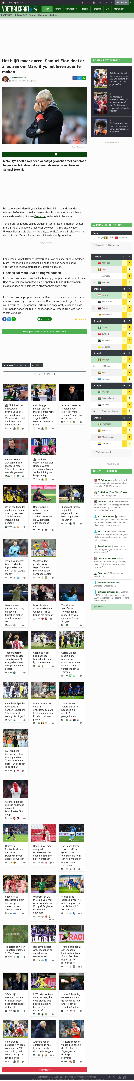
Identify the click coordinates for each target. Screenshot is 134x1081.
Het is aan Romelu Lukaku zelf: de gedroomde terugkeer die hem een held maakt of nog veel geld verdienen (71, 856)
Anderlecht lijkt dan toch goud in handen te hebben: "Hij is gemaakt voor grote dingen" (15, 710)
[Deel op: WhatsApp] (84, 78)
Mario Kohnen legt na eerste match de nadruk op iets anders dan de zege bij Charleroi (71, 1000)
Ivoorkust (104, 424)
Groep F (97, 418)
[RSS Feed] (109, 1075)
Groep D (97, 353)
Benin (102, 372)
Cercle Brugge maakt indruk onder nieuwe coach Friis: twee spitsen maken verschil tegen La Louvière (70, 662)
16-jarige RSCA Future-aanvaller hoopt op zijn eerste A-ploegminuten (70, 710)
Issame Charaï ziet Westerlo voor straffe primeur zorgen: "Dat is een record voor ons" (71, 412)
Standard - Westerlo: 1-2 (107, 584)
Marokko (121, 237)
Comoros (104, 276)
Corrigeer (81, 319)
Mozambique (106, 437)
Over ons (58, 1070)
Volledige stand (103, 452)
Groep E (97, 385)
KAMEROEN (6, 15)
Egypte (103, 295)
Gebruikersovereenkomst (41, 1072)
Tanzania (104, 340)
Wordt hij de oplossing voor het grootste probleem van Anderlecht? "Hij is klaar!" (71, 903)
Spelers (53, 15)
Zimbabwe (105, 314)
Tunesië (103, 334)
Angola (103, 308)
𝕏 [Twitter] (114, 1070)
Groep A (97, 256)
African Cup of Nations (16, 365)
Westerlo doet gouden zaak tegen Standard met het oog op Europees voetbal (42, 567)
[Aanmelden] (4, 365)
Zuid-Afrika (105, 301)
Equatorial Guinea (108, 411)
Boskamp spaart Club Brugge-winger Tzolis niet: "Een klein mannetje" (110, 549)
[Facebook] (109, 1070)
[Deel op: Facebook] (74, 78)
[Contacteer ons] (124, 1070)
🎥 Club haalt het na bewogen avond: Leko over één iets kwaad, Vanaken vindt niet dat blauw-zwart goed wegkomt (15, 415)
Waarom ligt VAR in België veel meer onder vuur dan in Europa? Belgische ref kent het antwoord (111, 596)
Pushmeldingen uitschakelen (91, 1072)
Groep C (97, 321)
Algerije (103, 391)
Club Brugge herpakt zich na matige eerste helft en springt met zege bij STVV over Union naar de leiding (43, 415)
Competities (71, 9)
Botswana (104, 379)
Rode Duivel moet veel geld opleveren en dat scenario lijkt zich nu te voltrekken (42, 852)
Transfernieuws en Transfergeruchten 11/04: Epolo (15, 950)
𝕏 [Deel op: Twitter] (79, 78)
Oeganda (104, 347)
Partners (92, 1070)
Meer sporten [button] (15, 2)
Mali (102, 269)
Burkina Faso (106, 398)
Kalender (42, 15)
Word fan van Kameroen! (44, 154)
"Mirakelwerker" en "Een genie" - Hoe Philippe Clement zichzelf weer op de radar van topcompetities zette (111, 506)
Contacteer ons (45, 1070)
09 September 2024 (19, 81)
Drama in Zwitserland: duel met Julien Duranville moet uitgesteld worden (14, 852)
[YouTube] (119, 1070)
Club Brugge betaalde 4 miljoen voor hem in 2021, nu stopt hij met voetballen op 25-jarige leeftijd (119, 79)
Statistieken (113, 245)
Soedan (103, 404)
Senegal (102, 237)
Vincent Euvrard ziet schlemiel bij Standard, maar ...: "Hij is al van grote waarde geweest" (15, 466)
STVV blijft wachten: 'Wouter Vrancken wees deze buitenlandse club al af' (15, 1000)
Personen (97, 9)
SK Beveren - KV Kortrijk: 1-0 (108, 575)
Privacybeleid (70, 1070)
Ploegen (84, 9)
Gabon (103, 443)
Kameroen (40, 216)
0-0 (111, 237)
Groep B (97, 289)
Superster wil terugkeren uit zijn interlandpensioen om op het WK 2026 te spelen (14, 903)
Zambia (103, 282)
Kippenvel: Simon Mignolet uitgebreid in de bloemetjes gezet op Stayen (70, 513)
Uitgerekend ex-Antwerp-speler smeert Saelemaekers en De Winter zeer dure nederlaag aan (42, 517)
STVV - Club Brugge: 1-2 (110, 494)
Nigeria (103, 327)
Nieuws (47, 9)
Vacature (82, 1070)
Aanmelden (122, 2)
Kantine (58, 9)
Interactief (118, 9)
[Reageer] (24, 428)
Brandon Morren (19, 78)
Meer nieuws (44, 374)
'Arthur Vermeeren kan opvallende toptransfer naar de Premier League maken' (15, 567)
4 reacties (35, 81)
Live (107, 9)
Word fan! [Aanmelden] (21, 15)
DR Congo (104, 366)
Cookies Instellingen (65, 1072)
